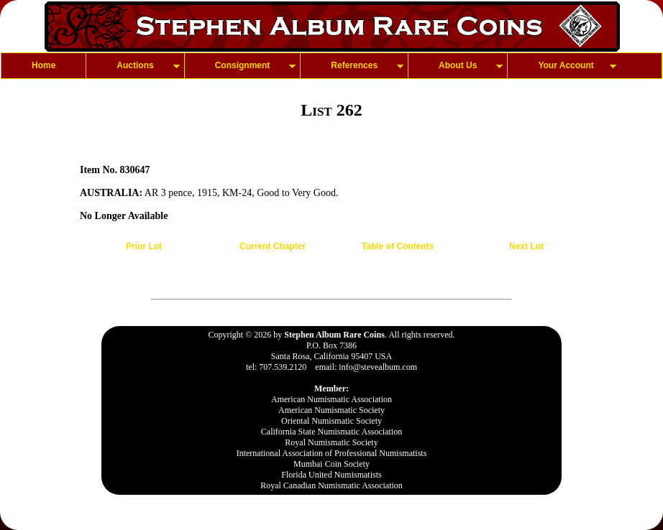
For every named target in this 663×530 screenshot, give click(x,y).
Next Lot (526, 246)
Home (43, 65)
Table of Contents (398, 246)
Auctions (134, 65)
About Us (458, 65)
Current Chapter (272, 246)
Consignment (242, 65)
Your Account (565, 65)
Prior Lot (144, 246)
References (354, 65)
